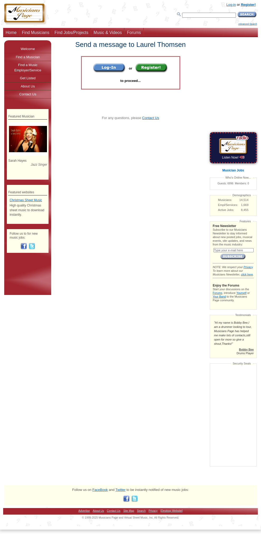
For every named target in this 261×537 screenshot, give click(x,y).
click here (247, 274)
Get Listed (28, 78)
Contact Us (150, 118)
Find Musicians (35, 32)
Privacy (248, 267)
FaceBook (100, 490)
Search (141, 510)
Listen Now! (233, 157)
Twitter (120, 490)
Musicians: (225, 199)
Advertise (84, 510)
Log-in (231, 5)
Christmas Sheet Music (26, 200)
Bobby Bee (246, 349)
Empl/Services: (228, 204)
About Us (28, 86)
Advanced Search (247, 24)
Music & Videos (107, 32)
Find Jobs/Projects (71, 32)
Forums (134, 32)
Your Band (219, 296)
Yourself (241, 292)
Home (11, 32)
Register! (248, 5)
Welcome (28, 49)
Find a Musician (28, 57)
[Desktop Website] (171, 510)
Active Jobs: (226, 209)
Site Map (128, 510)
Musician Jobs (233, 170)
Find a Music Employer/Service (27, 67)
